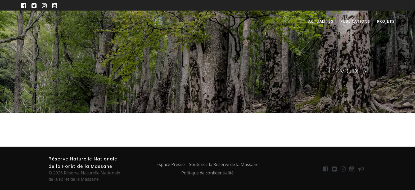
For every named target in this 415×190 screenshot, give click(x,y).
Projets (386, 21)
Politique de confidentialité (207, 173)
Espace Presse (170, 164)
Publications (355, 21)
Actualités (320, 21)
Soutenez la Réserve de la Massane (224, 164)
